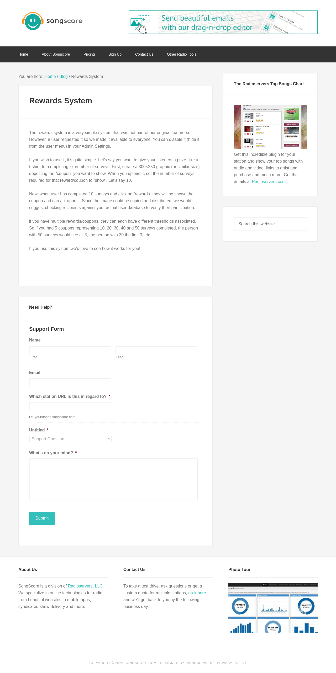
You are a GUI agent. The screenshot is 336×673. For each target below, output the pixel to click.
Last (119, 357)
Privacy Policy (232, 660)
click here (197, 589)
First (33, 357)
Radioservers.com (269, 181)
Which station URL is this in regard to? (69, 396)
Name (35, 340)
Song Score (60, 20)
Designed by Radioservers (187, 660)
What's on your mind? (53, 453)
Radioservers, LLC (85, 583)
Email (34, 372)
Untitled (39, 430)
